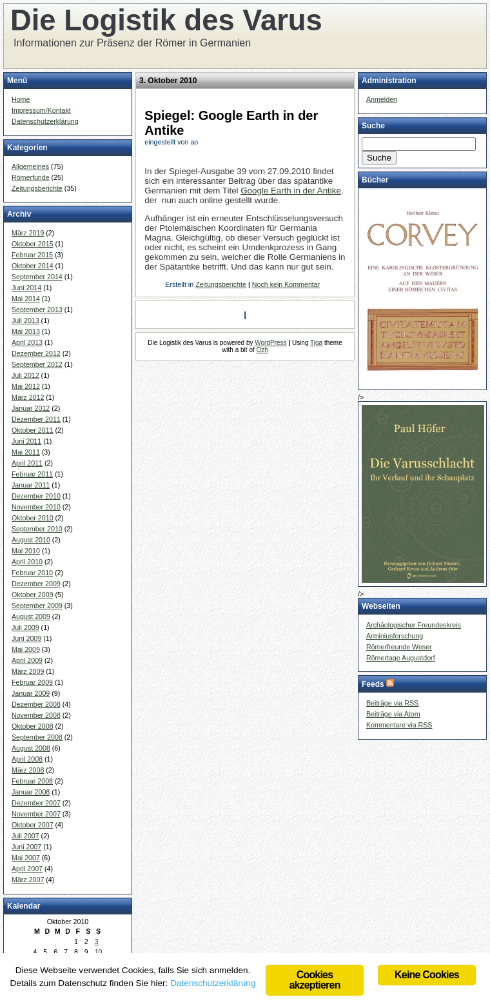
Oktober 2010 (33, 518)
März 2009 (28, 671)
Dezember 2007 (36, 803)
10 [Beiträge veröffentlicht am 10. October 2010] (99, 952)
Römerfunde (31, 177)
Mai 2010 (26, 551)
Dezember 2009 (36, 583)
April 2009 (27, 660)
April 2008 (27, 759)
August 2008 (31, 748)
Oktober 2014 (33, 266)
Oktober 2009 (33, 594)
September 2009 (37, 605)
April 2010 (27, 562)
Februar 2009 (32, 682)
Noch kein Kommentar (286, 284)
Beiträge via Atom (393, 714)
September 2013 (37, 309)
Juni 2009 (26, 638)
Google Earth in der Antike (290, 190)
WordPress (270, 342)
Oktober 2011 (33, 430)
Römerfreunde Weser (399, 647)
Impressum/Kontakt (41, 110)
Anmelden (381, 99)
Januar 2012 (31, 408)
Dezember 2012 (36, 353)
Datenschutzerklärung (45, 121)
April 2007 (27, 869)
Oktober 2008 (33, 726)
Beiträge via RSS (392, 703)
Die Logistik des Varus (166, 20)
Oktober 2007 (33, 825)
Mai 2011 (26, 452)
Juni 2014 (26, 287)
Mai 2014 (26, 298)
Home (21, 99)
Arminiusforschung (394, 636)
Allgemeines (30, 166)
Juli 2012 (25, 375)
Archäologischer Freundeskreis (413, 625)
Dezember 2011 (36, 419)
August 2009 (31, 616)
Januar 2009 (31, 693)
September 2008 (37, 737)
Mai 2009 (26, 649)
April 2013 (27, 342)
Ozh (262, 349)
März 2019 (28, 233)
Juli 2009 (25, 627)
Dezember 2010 (36, 496)
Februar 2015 (32, 255)
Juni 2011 (26, 441)
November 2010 (36, 507)
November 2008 (36, 715)
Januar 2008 (31, 792)
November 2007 (36, 814)
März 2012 (28, 397)
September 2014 (37, 277)
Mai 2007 (26, 858)
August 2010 (31, 540)
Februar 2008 (32, 781)
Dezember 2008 (36, 704)
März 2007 (28, 879)
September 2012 (37, 364)
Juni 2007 (26, 847)
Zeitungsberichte (37, 188)
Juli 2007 (25, 836)
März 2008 (28, 770)
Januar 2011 (31, 485)
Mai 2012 (26, 386)
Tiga (316, 342)
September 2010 (37, 529)
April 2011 (27, 463)
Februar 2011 (32, 474)
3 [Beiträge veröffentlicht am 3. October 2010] (97, 941)
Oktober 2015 (33, 244)
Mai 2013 (26, 331)
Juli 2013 (25, 320)
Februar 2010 (32, 573)
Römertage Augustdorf (400, 658)
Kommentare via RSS (399, 725)
